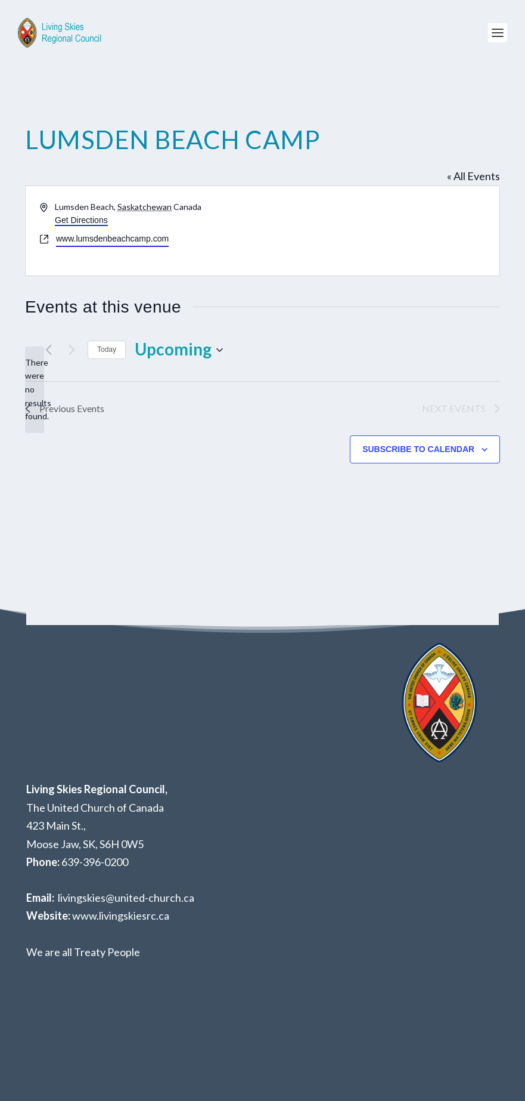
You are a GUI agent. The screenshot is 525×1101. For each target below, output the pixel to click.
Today (106, 349)
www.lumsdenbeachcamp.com (112, 238)
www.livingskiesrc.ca (120, 915)
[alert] (34, 390)
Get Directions (81, 220)
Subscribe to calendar (418, 449)
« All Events (473, 176)
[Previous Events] (48, 350)
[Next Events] (71, 350)
